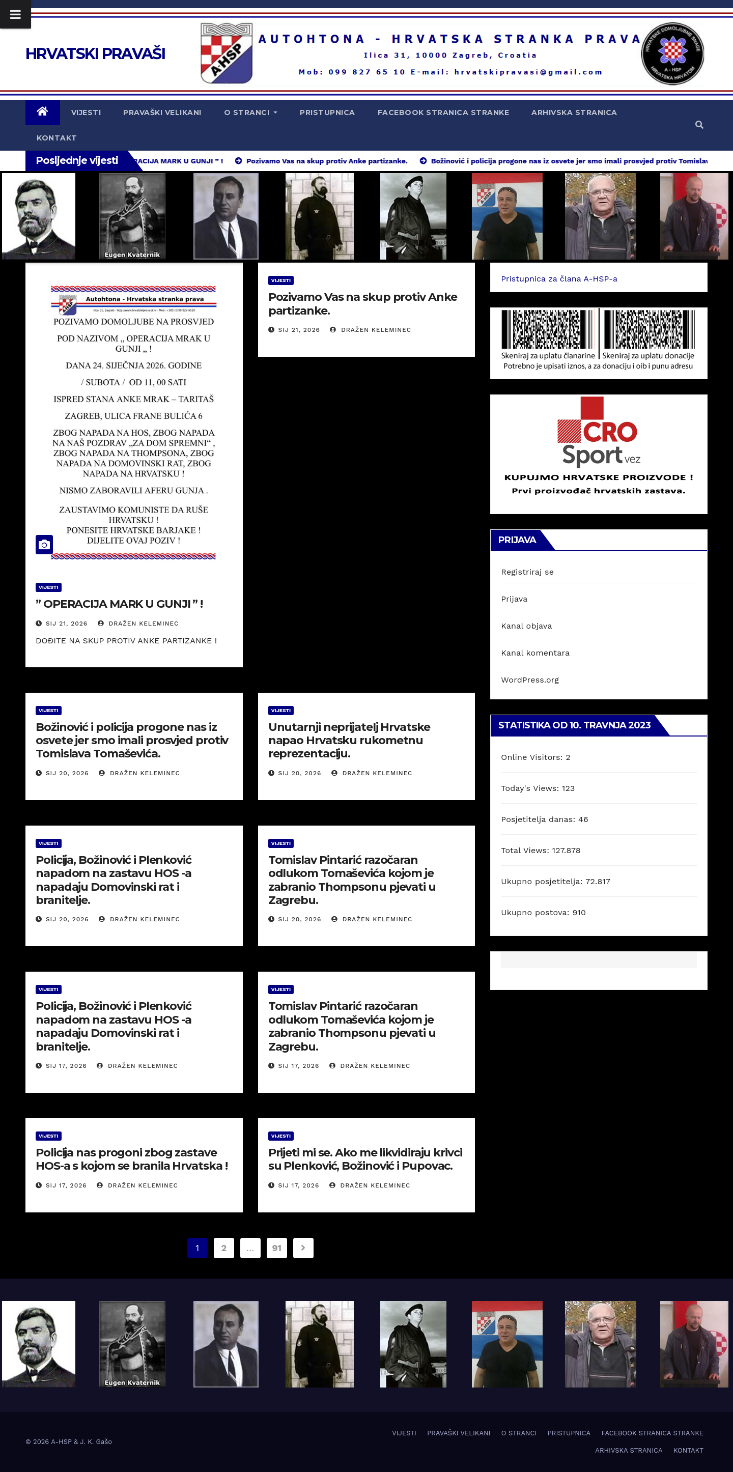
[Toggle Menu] (15, 14)
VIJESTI (86, 112)
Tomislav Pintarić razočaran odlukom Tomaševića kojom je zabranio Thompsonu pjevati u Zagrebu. (352, 880)
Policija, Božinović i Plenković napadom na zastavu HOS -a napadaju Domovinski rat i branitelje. (113, 880)
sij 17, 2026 (66, 1065)
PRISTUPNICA (327, 112)
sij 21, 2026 (67, 623)
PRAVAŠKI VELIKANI (162, 112)
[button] (699, 125)
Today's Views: (531, 788)
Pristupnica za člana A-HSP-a (559, 279)
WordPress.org (530, 680)
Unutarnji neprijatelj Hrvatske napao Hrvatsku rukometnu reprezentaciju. (349, 740)
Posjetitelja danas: (539, 819)
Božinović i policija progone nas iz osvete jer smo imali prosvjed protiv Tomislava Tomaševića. (132, 740)
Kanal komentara (535, 653)
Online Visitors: (533, 757)
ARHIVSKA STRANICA (574, 112)
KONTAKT (57, 138)
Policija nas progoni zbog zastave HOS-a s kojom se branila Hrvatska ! (132, 1159)
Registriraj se (527, 572)
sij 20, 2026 (67, 773)
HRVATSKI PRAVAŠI (95, 53)
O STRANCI (251, 112)
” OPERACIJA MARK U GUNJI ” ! (119, 604)
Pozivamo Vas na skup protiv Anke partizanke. (362, 303)
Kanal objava (526, 626)
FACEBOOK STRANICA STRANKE (444, 112)
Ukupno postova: (536, 912)
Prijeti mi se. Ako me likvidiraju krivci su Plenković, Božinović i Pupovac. (365, 1159)
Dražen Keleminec (138, 623)
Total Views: (526, 850)
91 (276, 1247)
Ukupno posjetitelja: (543, 881)
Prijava (514, 599)
